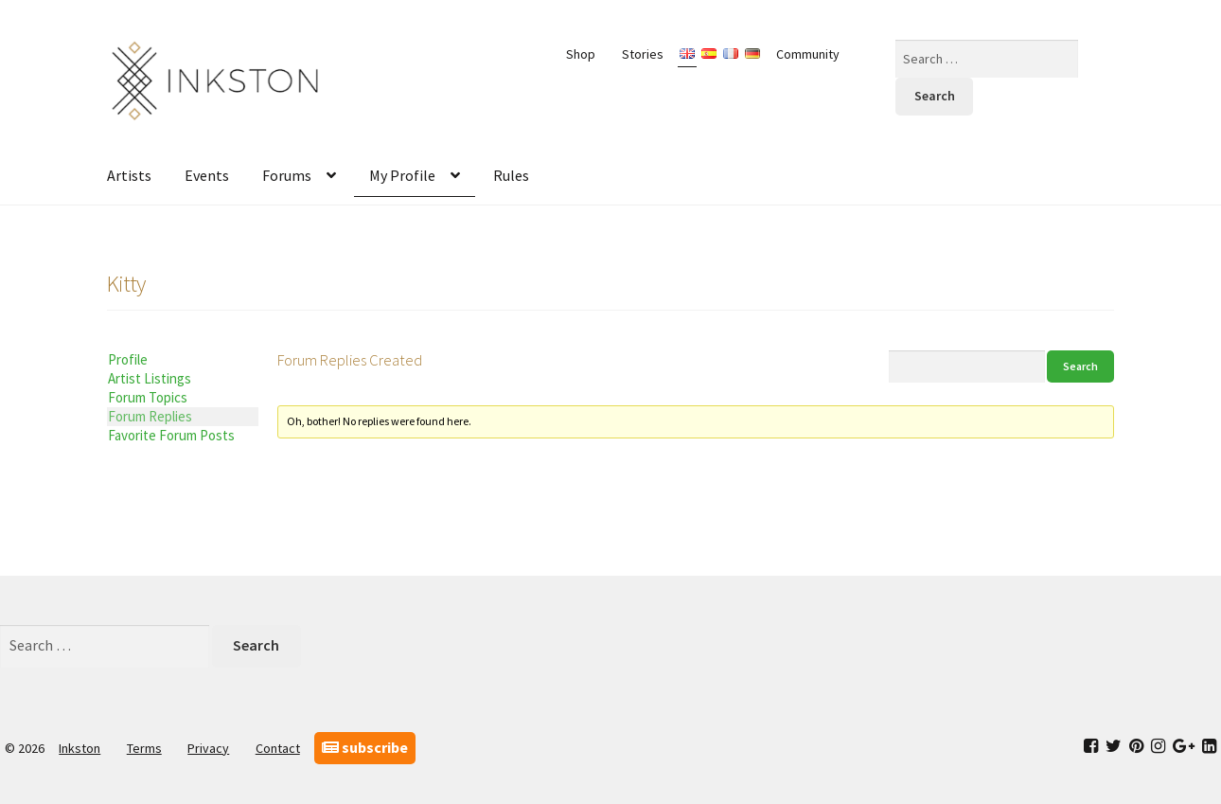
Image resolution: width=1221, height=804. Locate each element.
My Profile (402, 175)
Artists (129, 175)
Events (207, 175)
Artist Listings (149, 378)
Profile (128, 359)
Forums (286, 175)
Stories (643, 54)
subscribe (365, 747)
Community (808, 54)
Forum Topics (147, 397)
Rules (511, 175)
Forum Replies (150, 416)
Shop (580, 54)
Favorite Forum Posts (171, 435)
